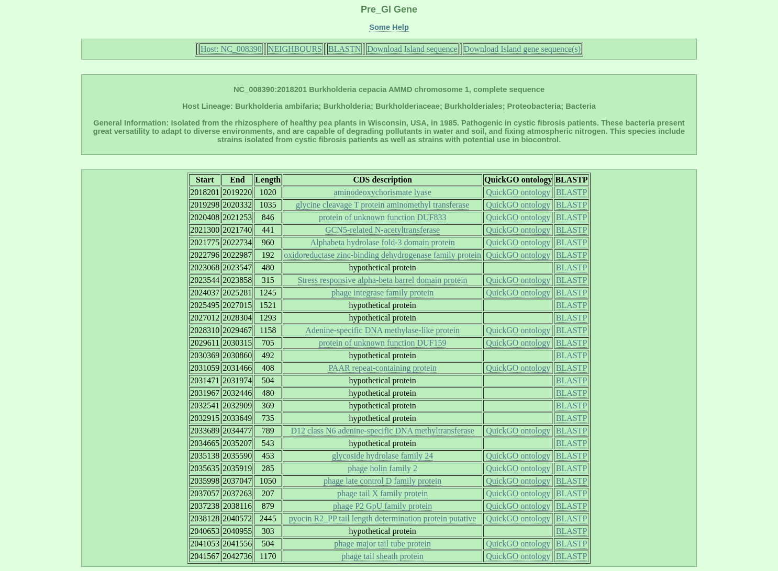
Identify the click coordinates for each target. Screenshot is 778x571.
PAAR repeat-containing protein (382, 367)
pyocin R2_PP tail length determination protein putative (382, 518)
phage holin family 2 (382, 468)
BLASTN (344, 48)
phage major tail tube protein (382, 543)
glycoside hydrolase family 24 (382, 455)
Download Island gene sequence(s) (522, 48)
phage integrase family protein (382, 292)
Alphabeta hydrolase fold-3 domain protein (382, 242)
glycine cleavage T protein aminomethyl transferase (382, 204)
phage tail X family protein (382, 493)
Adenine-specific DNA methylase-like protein (382, 330)
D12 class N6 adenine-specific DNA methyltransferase (382, 430)
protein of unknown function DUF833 (383, 217)
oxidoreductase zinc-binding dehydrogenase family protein (382, 254)
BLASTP (571, 192)
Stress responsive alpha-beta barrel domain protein (383, 280)
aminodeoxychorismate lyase (382, 192)
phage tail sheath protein (382, 556)
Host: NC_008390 (231, 48)
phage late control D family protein (382, 480)
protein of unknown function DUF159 (383, 342)
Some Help (389, 27)
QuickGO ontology (518, 192)
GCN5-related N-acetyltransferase (382, 229)
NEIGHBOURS (295, 48)
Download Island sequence (412, 48)
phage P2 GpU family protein (382, 505)
